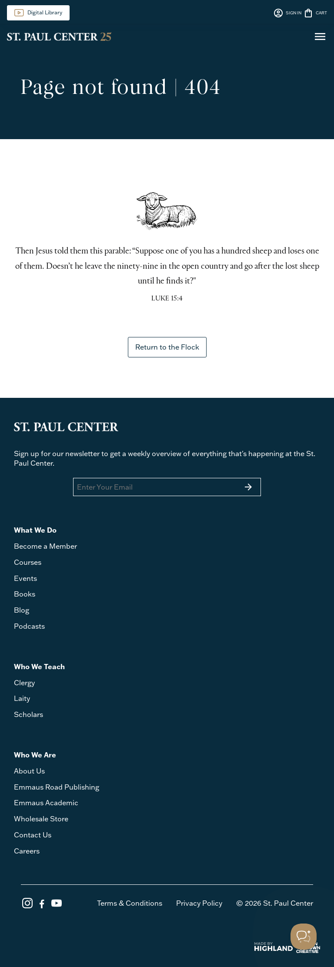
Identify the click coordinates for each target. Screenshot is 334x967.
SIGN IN (287, 13)
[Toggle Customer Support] (304, 937)
